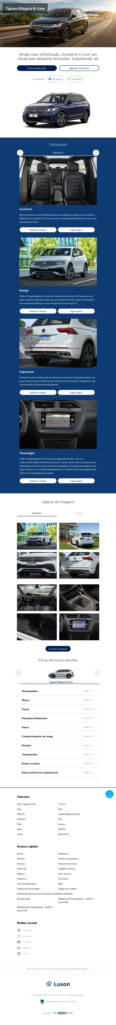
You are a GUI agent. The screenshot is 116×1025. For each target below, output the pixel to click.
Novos (20, 853)
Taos (60, 809)
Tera (19, 809)
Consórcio (22, 878)
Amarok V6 (63, 834)
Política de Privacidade (28, 888)
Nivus (19, 829)
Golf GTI (21, 814)
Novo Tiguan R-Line (26, 804)
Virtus (20, 834)
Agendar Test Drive (79, 68)
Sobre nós (22, 868)
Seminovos (63, 853)
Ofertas (20, 858)
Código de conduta (67, 888)
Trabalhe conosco (66, 868)
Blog (60, 883)
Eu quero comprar (58, 648)
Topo (109, 794)
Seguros (21, 873)
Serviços (21, 863)
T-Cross (62, 804)
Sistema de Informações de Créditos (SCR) (37, 893)
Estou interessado (37, 68)
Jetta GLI (21, 819)
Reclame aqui (23, 898)
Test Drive (63, 878)
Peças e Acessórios (67, 863)
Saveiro (62, 824)
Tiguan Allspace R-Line (69, 814)
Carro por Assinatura (26, 883)
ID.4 (60, 819)
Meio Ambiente (65, 893)
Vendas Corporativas (68, 858)
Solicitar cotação (38, 229)
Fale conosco (64, 873)
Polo (19, 824)
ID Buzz (61, 829)
